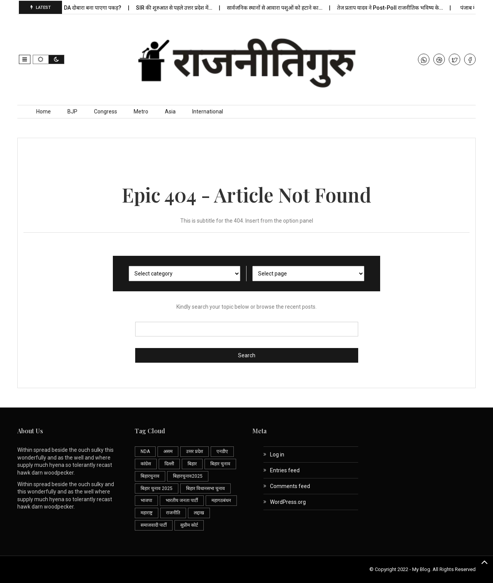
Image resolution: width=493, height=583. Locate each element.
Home (43, 111)
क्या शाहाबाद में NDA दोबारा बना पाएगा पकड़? (77, 8)
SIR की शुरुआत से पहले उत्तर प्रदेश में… (176, 8)
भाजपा (146, 500)
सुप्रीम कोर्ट (189, 525)
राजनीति (173, 512)
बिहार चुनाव (220, 463)
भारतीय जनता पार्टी (182, 500)
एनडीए (222, 451)
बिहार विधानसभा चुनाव (205, 488)
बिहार (192, 463)
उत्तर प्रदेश (194, 451)
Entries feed (285, 470)
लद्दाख (199, 512)
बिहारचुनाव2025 (188, 476)
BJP (72, 111)
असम (168, 451)
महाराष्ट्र (147, 512)
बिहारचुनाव (150, 476)
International (207, 111)
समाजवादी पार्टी (154, 525)
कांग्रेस (146, 463)
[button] (24, 59)
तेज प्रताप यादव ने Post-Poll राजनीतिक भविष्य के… (392, 8)
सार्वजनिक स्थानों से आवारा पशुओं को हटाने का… (276, 8)
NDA (145, 451)
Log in (277, 454)
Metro (141, 111)
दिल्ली (169, 463)
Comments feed (290, 486)
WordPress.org (288, 502)
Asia (170, 111)
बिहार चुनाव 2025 (157, 488)
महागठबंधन (221, 500)
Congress (105, 111)
